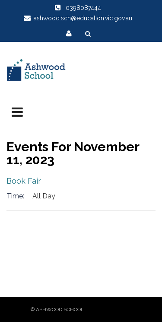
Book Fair (23, 180)
